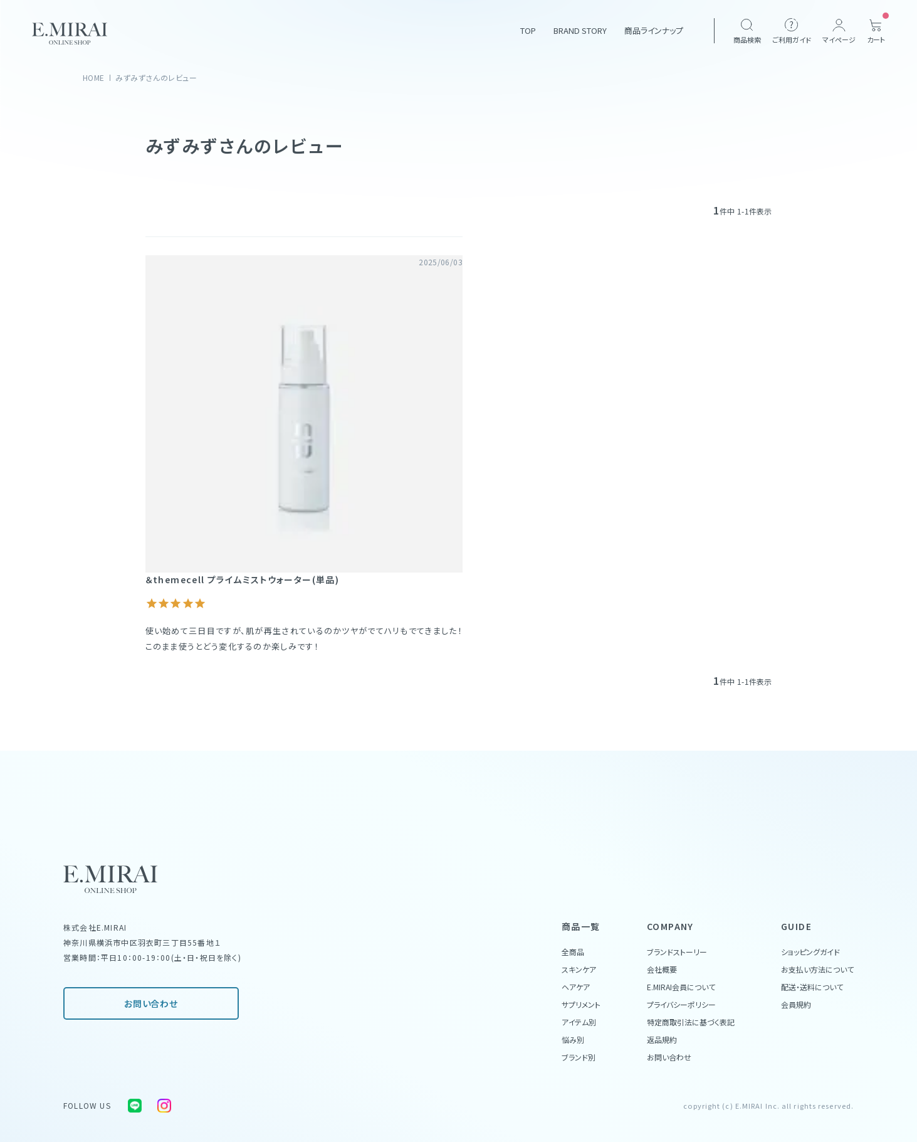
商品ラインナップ (653, 30)
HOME (94, 77)
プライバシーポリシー (681, 1004)
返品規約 (662, 1039)
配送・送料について (812, 986)
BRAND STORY (580, 30)
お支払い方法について (817, 969)
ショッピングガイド (810, 951)
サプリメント (581, 1004)
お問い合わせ (150, 1003)
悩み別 (573, 1039)
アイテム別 (579, 1022)
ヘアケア (576, 986)
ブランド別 (578, 1057)
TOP (528, 30)
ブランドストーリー (677, 951)
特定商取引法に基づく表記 (691, 1022)
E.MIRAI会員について (681, 986)
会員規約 (796, 1004)
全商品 (573, 951)
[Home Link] (69, 34)
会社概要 (662, 969)
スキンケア (579, 969)
